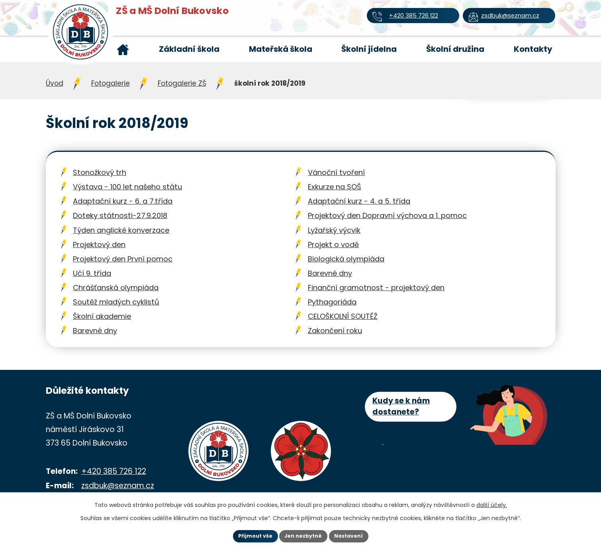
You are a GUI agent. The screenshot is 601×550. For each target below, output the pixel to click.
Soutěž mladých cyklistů (116, 302)
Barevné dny (330, 273)
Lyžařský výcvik (334, 230)
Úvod (123, 49)
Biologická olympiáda (346, 259)
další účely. (491, 503)
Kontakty (533, 49)
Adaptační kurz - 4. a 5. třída (359, 201)
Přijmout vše (245, 535)
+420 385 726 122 (113, 471)
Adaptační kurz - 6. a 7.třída (122, 201)
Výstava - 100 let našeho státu (127, 187)
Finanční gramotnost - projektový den (376, 288)
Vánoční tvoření (336, 172)
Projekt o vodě (333, 244)
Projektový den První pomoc (122, 259)
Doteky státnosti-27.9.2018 (120, 215)
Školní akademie (102, 316)
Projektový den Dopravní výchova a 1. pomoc (387, 215)
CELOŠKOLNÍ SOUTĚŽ (343, 316)
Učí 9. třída (92, 273)
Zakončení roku (335, 331)
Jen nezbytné (304, 535)
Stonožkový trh (99, 172)
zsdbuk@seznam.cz (117, 485)
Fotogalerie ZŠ (182, 83)
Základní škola (189, 49)
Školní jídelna (369, 49)
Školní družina (455, 49)
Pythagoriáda (332, 302)
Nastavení (359, 535)
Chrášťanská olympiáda (116, 288)
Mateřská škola (280, 49)
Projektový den (99, 244)
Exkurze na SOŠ (334, 187)
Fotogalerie (110, 83)
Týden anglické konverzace (121, 230)
